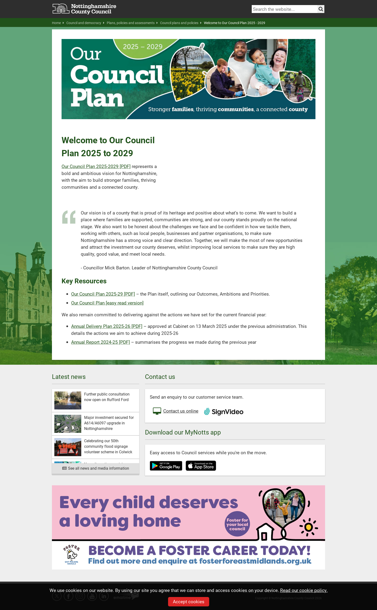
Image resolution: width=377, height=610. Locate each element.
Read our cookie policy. (304, 590)
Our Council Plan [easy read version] (107, 303)
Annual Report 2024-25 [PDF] (100, 342)
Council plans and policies (180, 23)
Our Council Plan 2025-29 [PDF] (103, 294)
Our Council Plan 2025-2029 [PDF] (96, 166)
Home (58, 23)
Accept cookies (188, 601)
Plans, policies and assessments (132, 23)
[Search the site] (320, 9)
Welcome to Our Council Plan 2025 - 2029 (234, 23)
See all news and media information (95, 468)
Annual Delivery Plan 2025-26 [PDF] (106, 326)
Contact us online (175, 411)
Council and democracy (85, 23)
